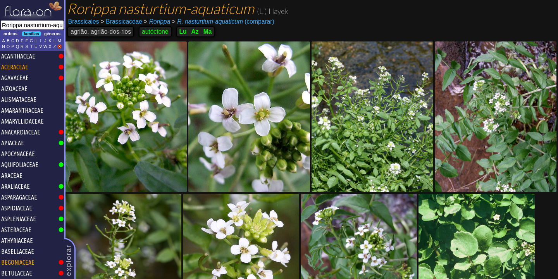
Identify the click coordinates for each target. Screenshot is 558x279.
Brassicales (83, 21)
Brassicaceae (121, 21)
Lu (183, 31)
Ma (207, 31)
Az (195, 31)
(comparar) (223, 21)
